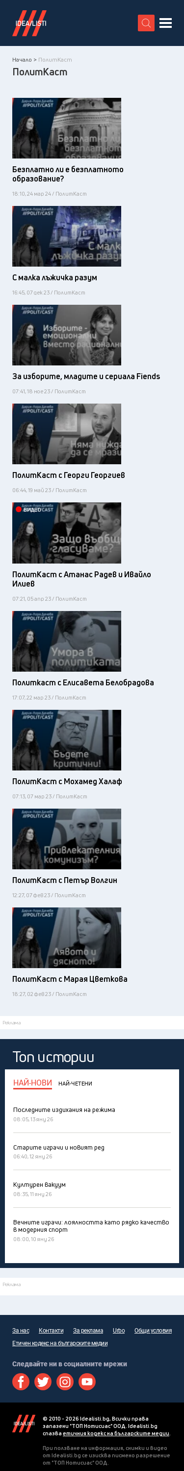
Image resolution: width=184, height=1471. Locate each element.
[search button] (146, 23)
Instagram (65, 1381)
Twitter (43, 1381)
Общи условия (153, 1330)
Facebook (20, 1381)
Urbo (119, 1330)
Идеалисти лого (29, 23)
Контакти (51, 1330)
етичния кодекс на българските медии (116, 1433)
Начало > (24, 59)
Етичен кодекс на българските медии (59, 1343)
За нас (20, 1330)
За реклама (88, 1330)
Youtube (87, 1381)
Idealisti (23, 1423)
